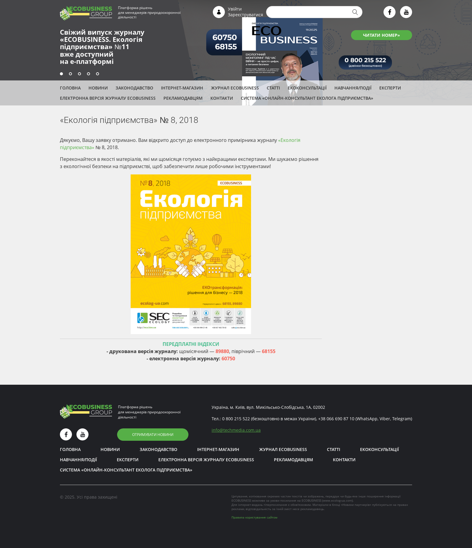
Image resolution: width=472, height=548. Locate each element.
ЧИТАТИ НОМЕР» (381, 35)
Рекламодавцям (183, 98)
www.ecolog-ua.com (337, 500)
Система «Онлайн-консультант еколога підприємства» (307, 98)
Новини (98, 88)
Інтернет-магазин (182, 88)
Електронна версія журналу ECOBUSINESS (108, 98)
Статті (273, 88)
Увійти (235, 9)
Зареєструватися (245, 14)
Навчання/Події (352, 88)
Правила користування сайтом (254, 517)
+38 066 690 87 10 (336, 418)
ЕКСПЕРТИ (390, 88)
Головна (70, 88)
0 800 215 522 (236, 418)
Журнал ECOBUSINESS (235, 88)
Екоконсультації (307, 88)
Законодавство (134, 88)
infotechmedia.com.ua (236, 430)
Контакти (221, 98)
